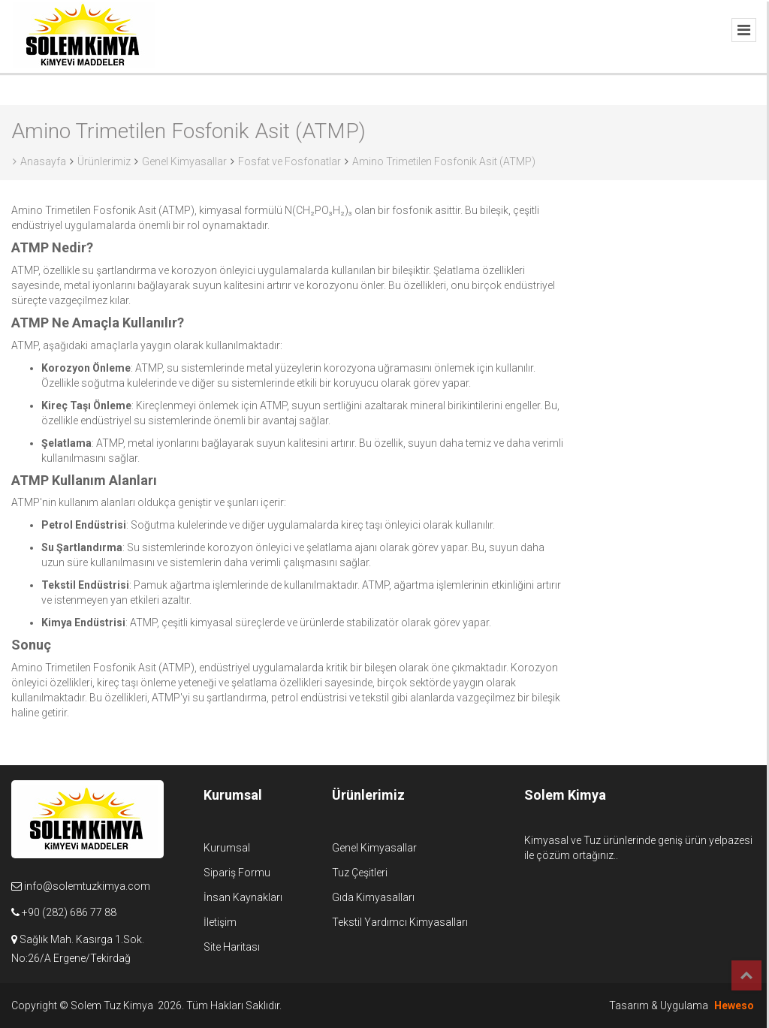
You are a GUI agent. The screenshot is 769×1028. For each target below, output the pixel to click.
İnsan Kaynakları (243, 897)
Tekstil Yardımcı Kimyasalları (400, 922)
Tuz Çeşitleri (360, 873)
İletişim (220, 922)
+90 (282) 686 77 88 (69, 912)
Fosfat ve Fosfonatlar (289, 161)
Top (746, 975)
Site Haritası (232, 947)
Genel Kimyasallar (184, 161)
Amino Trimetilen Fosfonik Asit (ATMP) (443, 161)
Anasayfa (39, 161)
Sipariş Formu (237, 873)
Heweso (734, 1005)
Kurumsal (227, 848)
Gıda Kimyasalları (373, 897)
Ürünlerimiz (104, 161)
